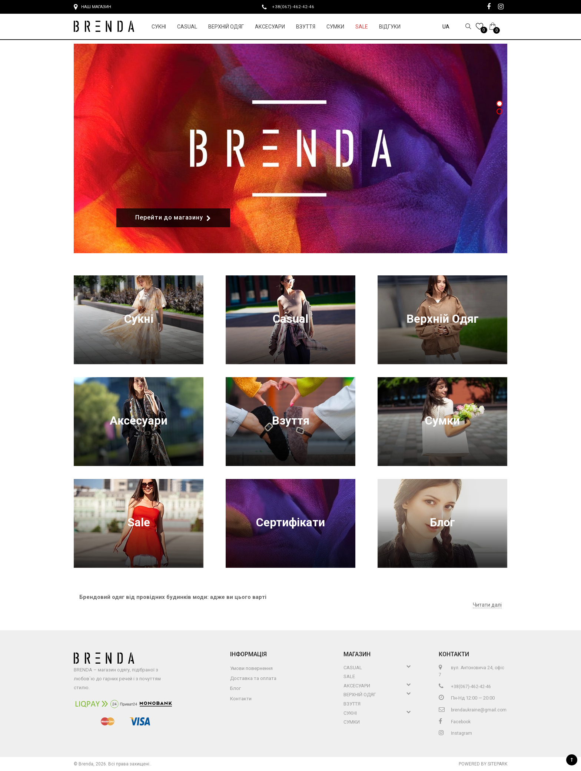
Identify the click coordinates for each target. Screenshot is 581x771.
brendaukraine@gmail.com (473, 710)
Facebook (455, 721)
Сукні (159, 27)
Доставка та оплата (253, 678)
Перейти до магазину (173, 218)
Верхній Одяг (226, 27)
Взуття (305, 27)
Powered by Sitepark (483, 764)
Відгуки (390, 27)
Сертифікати (290, 523)
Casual (187, 27)
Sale (361, 27)
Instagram (455, 733)
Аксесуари (270, 27)
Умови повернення (251, 668)
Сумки (335, 27)
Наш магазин (92, 7)
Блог (442, 523)
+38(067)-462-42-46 (296, 6)
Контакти (241, 698)
